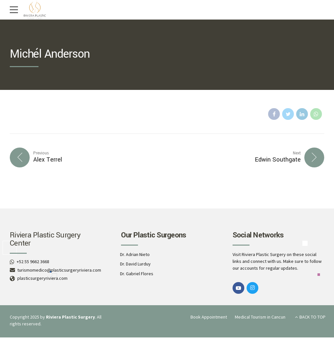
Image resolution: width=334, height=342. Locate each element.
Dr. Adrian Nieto (135, 254)
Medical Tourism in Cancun (260, 317)
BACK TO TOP (312, 317)
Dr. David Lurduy (135, 264)
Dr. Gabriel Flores (136, 274)
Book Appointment (208, 317)
